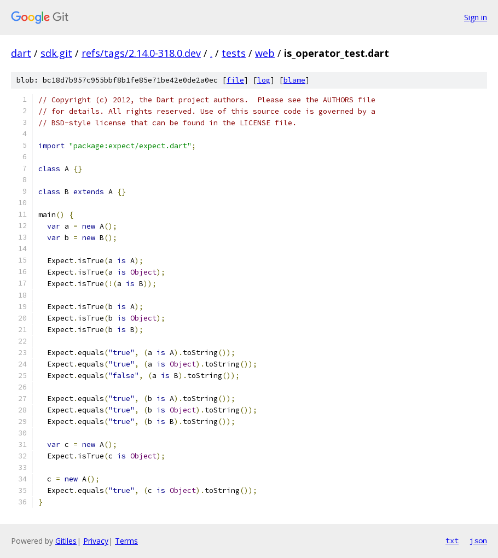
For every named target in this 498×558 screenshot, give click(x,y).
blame (294, 80)
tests (234, 53)
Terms (126, 541)
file (235, 80)
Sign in (475, 17)
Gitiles (66, 541)
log (263, 80)
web (265, 53)
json (478, 540)
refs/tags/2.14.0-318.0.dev (141, 53)
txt (452, 540)
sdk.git (56, 53)
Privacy (95, 541)
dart (21, 53)
